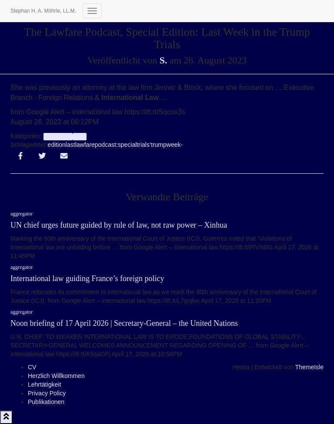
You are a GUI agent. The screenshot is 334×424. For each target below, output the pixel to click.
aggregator (58, 136)
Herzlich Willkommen (56, 375)
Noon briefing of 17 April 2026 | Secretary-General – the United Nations (124, 323)
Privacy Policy (47, 393)
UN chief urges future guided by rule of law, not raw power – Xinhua (118, 225)
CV (32, 367)
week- (175, 144)
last (70, 144)
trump (159, 144)
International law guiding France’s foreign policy (87, 278)
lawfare (85, 144)
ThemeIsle (309, 367)
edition (57, 144)
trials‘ (144, 144)
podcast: (106, 144)
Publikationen (46, 401)
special (127, 144)
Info (79, 136)
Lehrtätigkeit (44, 384)
